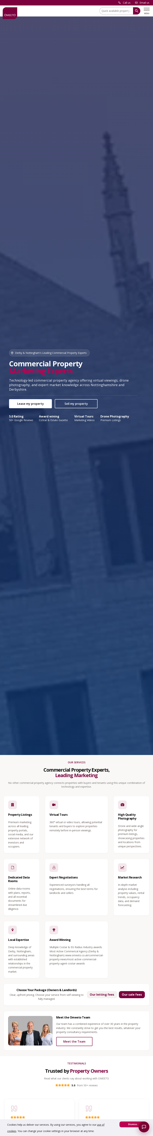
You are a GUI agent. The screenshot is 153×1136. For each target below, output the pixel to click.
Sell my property (76, 404)
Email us (144, 2)
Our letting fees (102, 994)
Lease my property (30, 404)
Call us (127, 2)
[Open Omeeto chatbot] (143, 1126)
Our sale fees (132, 994)
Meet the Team (74, 1042)
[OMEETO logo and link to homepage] (10, 13)
